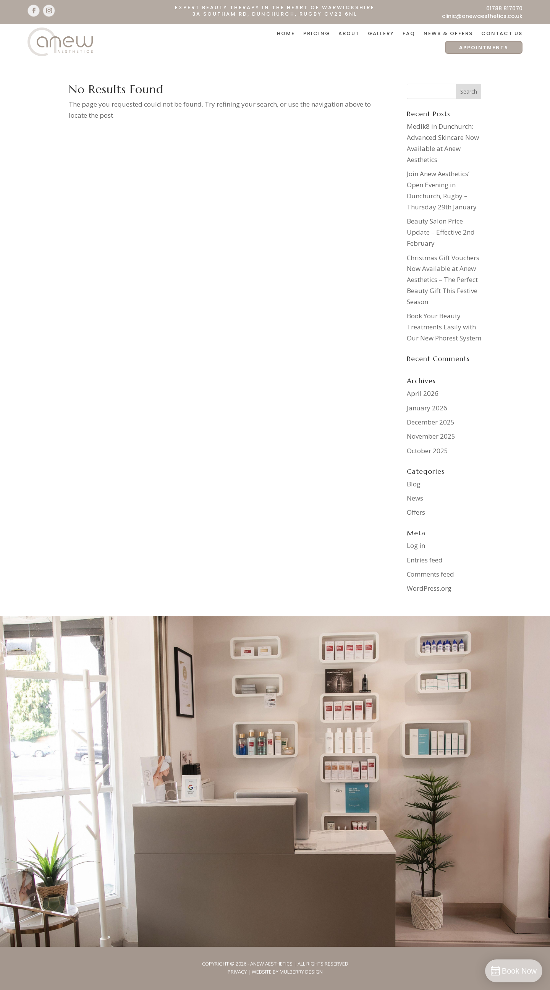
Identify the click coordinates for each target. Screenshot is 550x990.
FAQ (409, 34)
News (415, 498)
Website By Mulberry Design (287, 971)
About (348, 34)
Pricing (316, 34)
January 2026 (427, 407)
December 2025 (431, 422)
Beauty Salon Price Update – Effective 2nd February (441, 232)
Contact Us (501, 34)
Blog (414, 484)
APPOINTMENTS (483, 47)
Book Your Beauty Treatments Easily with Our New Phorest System (444, 326)
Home (286, 34)
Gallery (381, 34)
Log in (416, 545)
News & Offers (448, 34)
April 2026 (422, 393)
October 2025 (427, 450)
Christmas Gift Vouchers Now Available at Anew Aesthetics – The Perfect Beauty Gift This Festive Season (443, 279)
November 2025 (431, 436)
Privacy (237, 971)
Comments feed (430, 574)
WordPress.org (429, 588)
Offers (416, 512)
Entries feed (425, 560)
